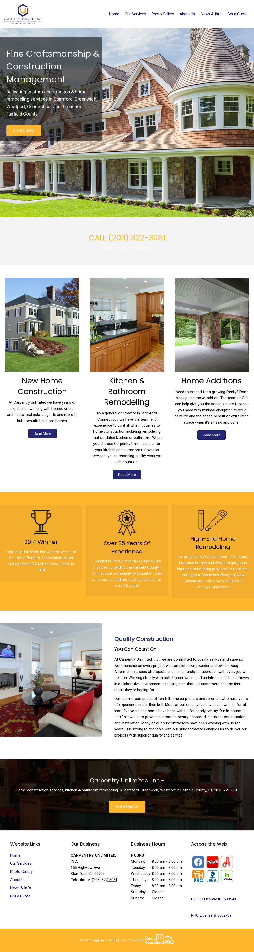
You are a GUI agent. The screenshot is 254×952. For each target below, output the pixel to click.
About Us (187, 14)
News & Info (211, 14)
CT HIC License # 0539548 (213, 899)
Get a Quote (237, 14)
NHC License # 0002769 (211, 915)
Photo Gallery (163, 14)
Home (114, 14)
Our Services (135, 14)
